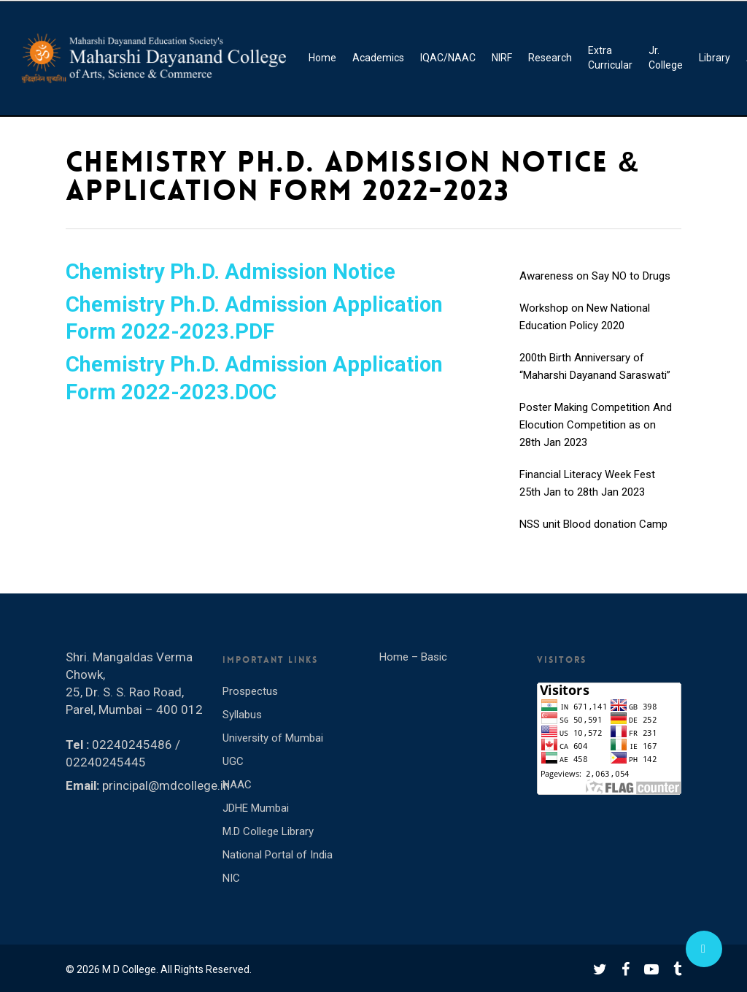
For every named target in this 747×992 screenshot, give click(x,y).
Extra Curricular (610, 58)
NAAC (237, 784)
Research (550, 58)
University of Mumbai (272, 738)
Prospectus (250, 691)
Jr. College (666, 58)
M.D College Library (268, 831)
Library (714, 58)
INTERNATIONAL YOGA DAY (586, 256)
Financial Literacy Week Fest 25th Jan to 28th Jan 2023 (587, 495)
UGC (233, 761)
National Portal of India (277, 854)
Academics (378, 58)
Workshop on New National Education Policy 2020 (584, 329)
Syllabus (242, 714)
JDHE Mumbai (255, 808)
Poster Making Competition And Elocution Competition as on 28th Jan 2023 (595, 437)
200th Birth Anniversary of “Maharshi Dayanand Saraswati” (594, 379)
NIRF (502, 58)
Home (322, 58)
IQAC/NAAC (448, 58)
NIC (231, 878)
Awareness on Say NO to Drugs (594, 288)
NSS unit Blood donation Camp (593, 536)
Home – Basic (413, 657)
